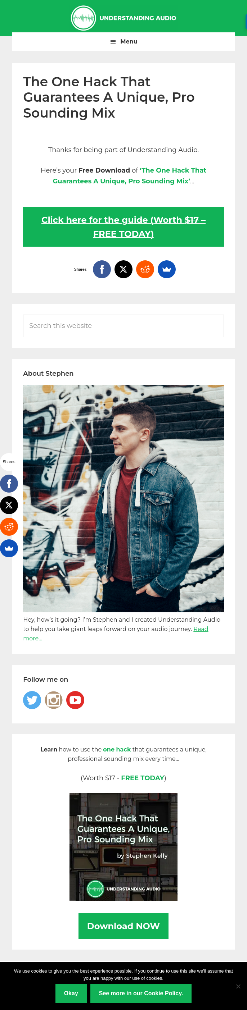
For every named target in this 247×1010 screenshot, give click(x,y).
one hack (117, 749)
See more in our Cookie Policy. (141, 993)
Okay (71, 993)
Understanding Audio (123, 18)
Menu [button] (128, 41)
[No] (238, 986)
